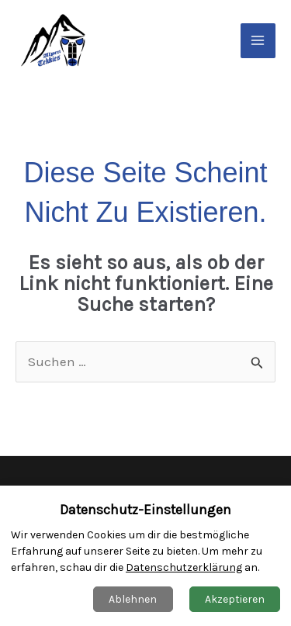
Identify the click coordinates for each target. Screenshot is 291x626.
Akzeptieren (235, 599)
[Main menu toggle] (258, 41)
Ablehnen (133, 599)
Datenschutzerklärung (184, 567)
